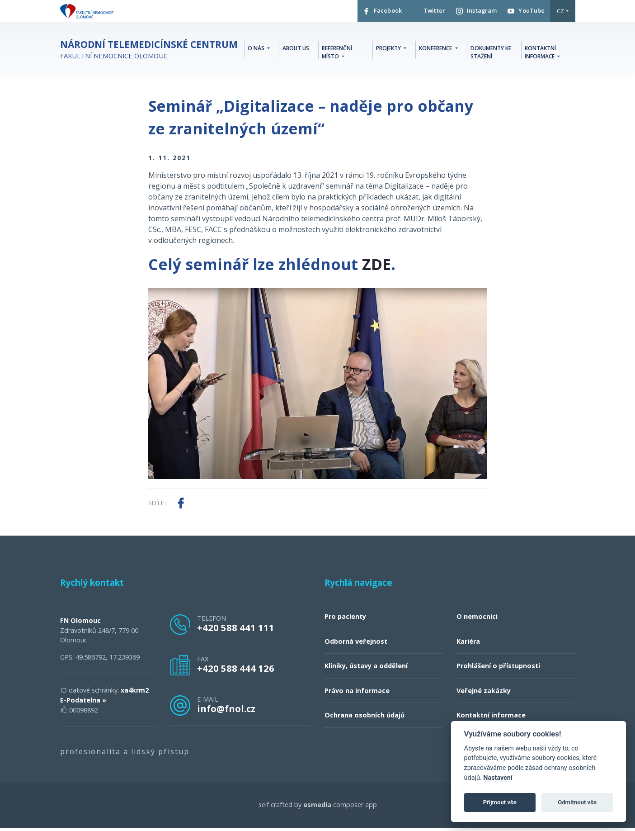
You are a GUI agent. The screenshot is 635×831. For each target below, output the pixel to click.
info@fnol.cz (226, 711)
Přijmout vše (500, 802)
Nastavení (498, 778)
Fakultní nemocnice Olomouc (149, 53)
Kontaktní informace (491, 718)
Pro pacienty (345, 619)
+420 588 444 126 (235, 671)
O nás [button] (257, 50)
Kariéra (468, 644)
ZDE (376, 267)
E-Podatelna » (83, 703)
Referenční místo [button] (337, 54)
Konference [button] (436, 50)
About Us (295, 50)
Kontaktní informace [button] (540, 54)
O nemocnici (477, 619)
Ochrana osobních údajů (365, 718)
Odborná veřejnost (356, 644)
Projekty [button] (389, 50)
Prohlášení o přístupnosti (498, 669)
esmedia (317, 807)
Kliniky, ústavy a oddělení (366, 669)
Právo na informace (357, 693)
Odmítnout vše (577, 802)
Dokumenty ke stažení (490, 54)
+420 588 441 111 (235, 630)
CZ (560, 13)
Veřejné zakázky (483, 693)
